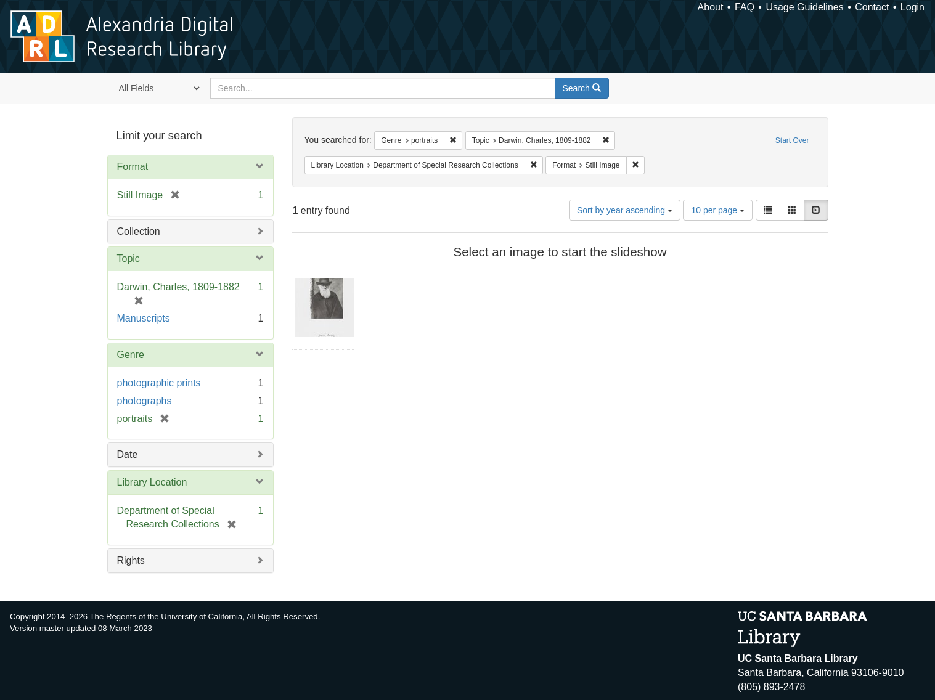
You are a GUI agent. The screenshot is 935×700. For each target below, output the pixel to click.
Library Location (152, 482)
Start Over (792, 140)
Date (127, 454)
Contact (872, 7)
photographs (144, 401)
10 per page (718, 210)
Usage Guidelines (804, 7)
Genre (130, 354)
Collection (138, 231)
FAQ (744, 7)
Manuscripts (143, 318)
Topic (128, 258)
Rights (131, 560)
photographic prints (159, 383)
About (711, 7)
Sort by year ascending (624, 210)
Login (912, 7)
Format (133, 166)
